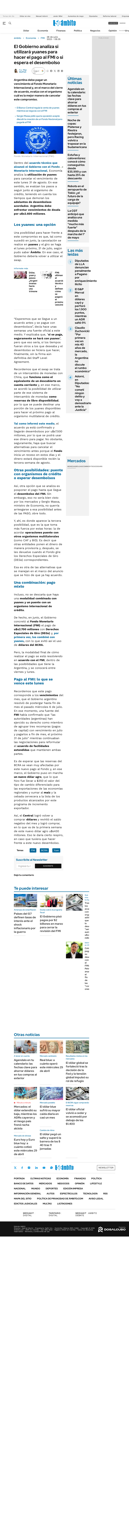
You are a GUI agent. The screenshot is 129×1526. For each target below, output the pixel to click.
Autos (50, 1193)
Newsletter (122, 30)
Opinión (113, 30)
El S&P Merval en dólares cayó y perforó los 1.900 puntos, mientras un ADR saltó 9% (81, 306)
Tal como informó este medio (34, 423)
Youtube (44, 1168)
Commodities (88, 466)
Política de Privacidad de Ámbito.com (60, 1198)
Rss (105, 1193)
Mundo (35, 1188)
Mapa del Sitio (22, 1198)
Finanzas (61, 30)
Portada (19, 1178)
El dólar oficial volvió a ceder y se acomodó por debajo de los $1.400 (76, 1116)
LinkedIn (36, 1167)
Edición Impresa (73, 1188)
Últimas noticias (40, 1178)
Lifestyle (96, 1183)
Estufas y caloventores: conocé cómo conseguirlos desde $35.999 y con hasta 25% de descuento (77, 166)
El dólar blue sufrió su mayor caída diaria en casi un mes (50, 1112)
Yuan (56, 850)
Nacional (20, 1188)
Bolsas (79, 466)
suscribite (113, 23)
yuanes (19, 641)
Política (78, 30)
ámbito (17, 38)
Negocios (95, 30)
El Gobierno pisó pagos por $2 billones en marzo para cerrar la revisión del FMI (51, 924)
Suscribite (48, 866)
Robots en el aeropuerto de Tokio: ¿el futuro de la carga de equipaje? (77, 194)
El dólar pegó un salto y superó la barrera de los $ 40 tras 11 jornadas (50, 1141)
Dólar (26, 30)
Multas (47, 1203)
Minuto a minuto (24, 1102)
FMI (43, 38)
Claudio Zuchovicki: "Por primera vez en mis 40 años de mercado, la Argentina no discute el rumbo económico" (83, 349)
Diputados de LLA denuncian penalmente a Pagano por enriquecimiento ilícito (86, 272)
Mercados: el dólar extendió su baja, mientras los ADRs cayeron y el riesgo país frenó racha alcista (25, 1117)
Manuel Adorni (42, 16)
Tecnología (90, 1193)
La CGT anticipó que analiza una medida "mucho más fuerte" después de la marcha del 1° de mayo (77, 224)
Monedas (71, 466)
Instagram (29, 1167)
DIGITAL (29, 1214)
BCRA (44, 850)
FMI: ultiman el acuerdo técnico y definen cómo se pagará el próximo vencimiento (61, 288)
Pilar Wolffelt (23, 71)
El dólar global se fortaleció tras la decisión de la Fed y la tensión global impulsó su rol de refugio (77, 1072)
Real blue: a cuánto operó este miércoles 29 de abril (51, 1065)
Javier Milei (57, 16)
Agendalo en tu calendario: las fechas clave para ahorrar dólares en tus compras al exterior (77, 100)
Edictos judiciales (25, 1203)
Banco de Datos (23, 1183)
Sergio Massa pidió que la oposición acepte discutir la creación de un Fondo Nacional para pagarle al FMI (39, 119)
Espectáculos (68, 1193)
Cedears (98, 466)
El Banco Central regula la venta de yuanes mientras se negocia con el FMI (38, 109)
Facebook (22, 1167)
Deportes (52, 1188)
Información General (27, 1193)
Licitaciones (64, 1203)
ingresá (123, 23)
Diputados (93, 16)
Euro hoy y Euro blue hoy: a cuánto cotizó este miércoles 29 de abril (25, 1147)
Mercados (45, 1183)
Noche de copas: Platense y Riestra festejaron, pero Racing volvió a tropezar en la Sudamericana (77, 133)
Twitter (15, 1168)
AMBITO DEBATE (86, 1214)
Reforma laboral (109, 16)
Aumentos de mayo (75, 16)
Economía (43, 30)
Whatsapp (51, 1167)
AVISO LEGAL (96, 1198)
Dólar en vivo (25, 16)
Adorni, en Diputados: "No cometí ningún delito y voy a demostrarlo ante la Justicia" (83, 393)
